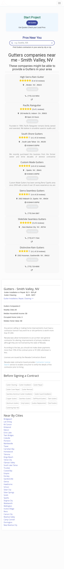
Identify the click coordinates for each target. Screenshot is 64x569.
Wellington (8, 506)
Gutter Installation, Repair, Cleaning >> (18, 298)
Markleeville (8, 443)
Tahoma (7, 454)
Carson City (8, 514)
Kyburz (6, 430)
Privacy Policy (46, 548)
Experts (21, 548)
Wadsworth (8, 503)
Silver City (7, 490)
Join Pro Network (25, 546)
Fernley (6, 476)
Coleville (7, 438)
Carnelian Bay (9, 449)
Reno (6, 511)
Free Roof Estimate (10, 554)
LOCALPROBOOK (15, 3)
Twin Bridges (9, 435)
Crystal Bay (8, 470)
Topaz (6, 446)
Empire (6, 473)
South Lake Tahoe (11, 465)
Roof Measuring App (26, 551)
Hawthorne (8, 484)
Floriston (7, 441)
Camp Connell (9, 519)
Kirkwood (7, 427)
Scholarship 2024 (47, 546)
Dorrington (8, 522)
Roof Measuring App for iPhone (29, 554)
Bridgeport (8, 419)
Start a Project (8, 551)
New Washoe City (10, 525)
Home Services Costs (11, 546)
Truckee (7, 468)
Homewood (8, 451)
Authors (44, 551)
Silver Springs (9, 492)
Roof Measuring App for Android (30, 557)
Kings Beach (8, 457)
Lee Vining (8, 422)
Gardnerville (8, 479)
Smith (6, 495)
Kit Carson (8, 424)
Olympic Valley (9, 462)
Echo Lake (8, 432)
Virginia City (8, 500)
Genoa (6, 481)
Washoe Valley (9, 517)
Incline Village (9, 509)
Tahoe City (8, 460)
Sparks (6, 498)
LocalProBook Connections (51, 554)
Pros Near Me (8, 548)
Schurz (6, 487)
